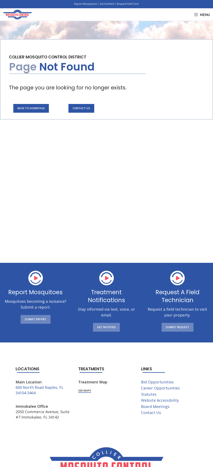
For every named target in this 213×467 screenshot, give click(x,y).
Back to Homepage (31, 108)
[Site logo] (17, 14)
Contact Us (81, 108)
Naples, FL (54, 387)
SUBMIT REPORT (35, 319)
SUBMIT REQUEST (177, 327)
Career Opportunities (160, 387)
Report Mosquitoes (86, 4)
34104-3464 (26, 392)
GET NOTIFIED (106, 327)
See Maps (84, 390)
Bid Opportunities (157, 381)
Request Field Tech (128, 4)
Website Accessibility (160, 400)
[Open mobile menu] (202, 14)
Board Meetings (155, 406)
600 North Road (30, 387)
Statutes (148, 394)
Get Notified (107, 4)
